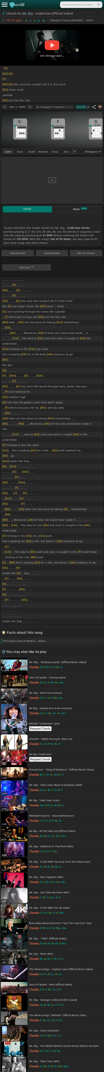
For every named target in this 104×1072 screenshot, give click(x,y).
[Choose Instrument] (74, 151)
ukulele (31, 151)
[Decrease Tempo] (4, 107)
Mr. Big (27, 13)
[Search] (99, 4)
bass (66, 151)
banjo (55, 151)
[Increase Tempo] (30, 107)
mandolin (43, 151)
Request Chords (40, 728)
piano (20, 151)
